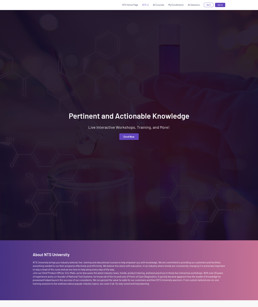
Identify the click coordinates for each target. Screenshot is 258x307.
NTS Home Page (130, 4)
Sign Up (220, 5)
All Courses (158, 4)
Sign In (208, 5)
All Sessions (194, 4)
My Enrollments (176, 4)
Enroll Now (129, 136)
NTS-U (145, 4)
